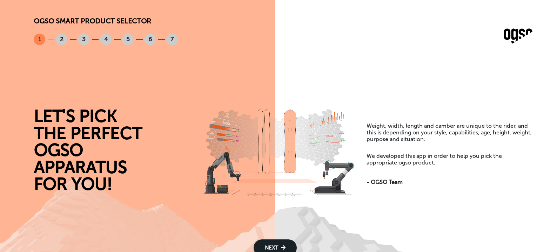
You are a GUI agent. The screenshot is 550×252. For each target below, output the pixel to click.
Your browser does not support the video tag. (275, 151)
